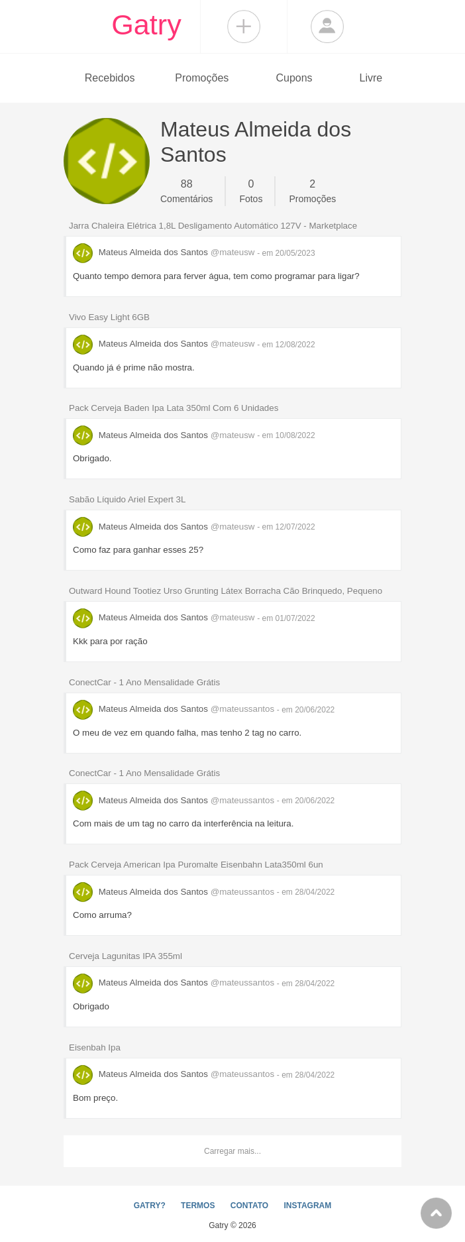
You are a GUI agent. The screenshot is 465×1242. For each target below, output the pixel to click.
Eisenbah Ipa (95, 1047)
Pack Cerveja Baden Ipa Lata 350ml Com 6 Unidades (173, 408)
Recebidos (110, 78)
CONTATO (249, 1205)
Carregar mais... (232, 1151)
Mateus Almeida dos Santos (165, 252)
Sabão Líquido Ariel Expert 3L (127, 499)
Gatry (146, 24)
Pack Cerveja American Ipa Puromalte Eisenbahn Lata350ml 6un (196, 865)
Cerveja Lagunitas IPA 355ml (125, 956)
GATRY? (150, 1205)
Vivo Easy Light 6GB (109, 317)
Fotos (250, 190)
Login (327, 26)
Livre (370, 78)
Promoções (202, 78)
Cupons (294, 78)
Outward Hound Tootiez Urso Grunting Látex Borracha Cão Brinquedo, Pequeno (225, 591)
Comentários (186, 190)
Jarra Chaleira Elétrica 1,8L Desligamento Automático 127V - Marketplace (213, 226)
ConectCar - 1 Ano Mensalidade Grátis (144, 682)
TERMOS (198, 1205)
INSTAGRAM (307, 1205)
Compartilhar (244, 26)
